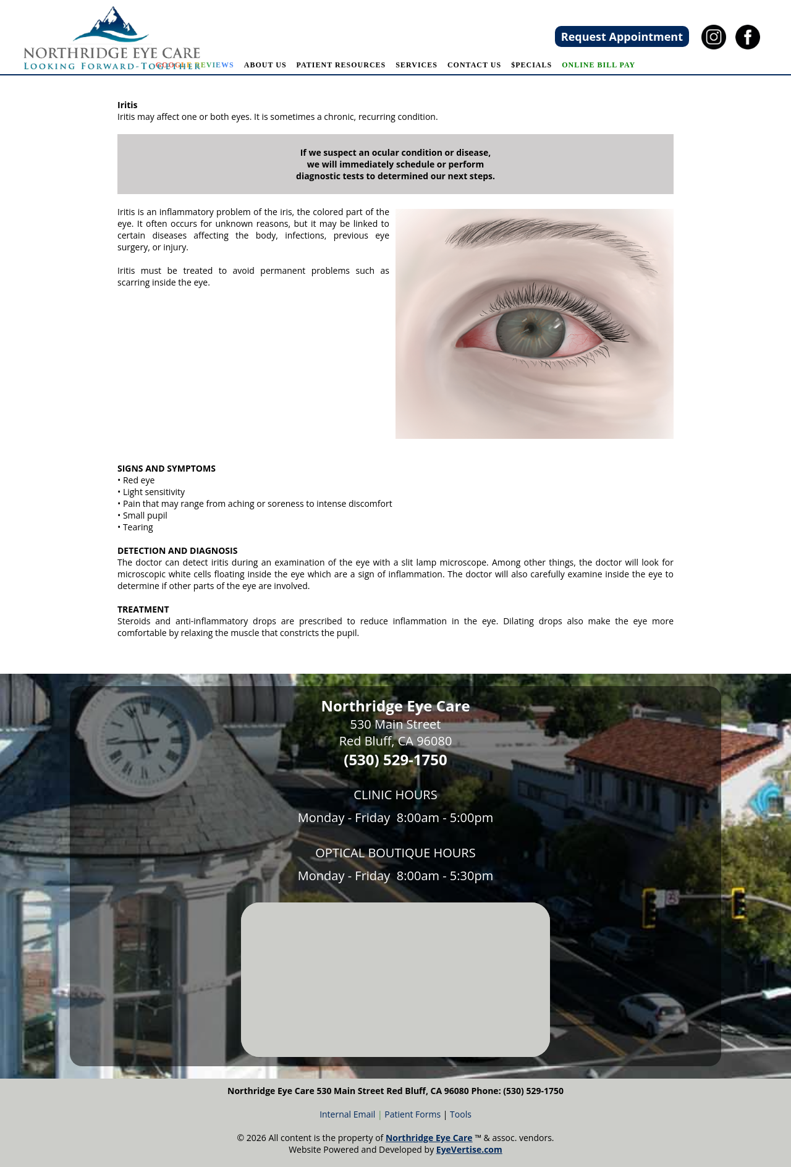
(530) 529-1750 (395, 759)
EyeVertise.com (469, 1149)
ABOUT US (265, 65)
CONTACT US (474, 65)
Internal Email (347, 1114)
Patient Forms (412, 1114)
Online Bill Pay (598, 65)
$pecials (531, 65)
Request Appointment (622, 36)
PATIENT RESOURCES (341, 65)
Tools (461, 1114)
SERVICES (417, 65)
